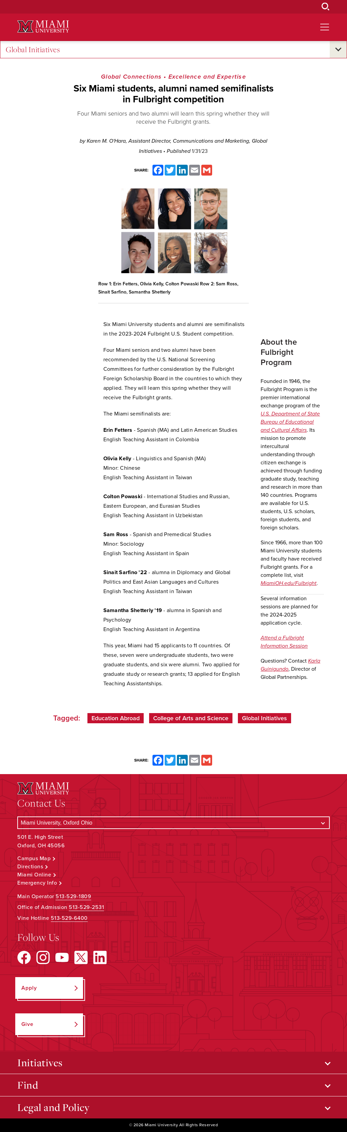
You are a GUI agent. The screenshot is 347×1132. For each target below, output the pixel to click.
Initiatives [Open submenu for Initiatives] (40, 1062)
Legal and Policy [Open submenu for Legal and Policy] (53, 1107)
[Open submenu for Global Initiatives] (338, 49)
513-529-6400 (69, 918)
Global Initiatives (33, 49)
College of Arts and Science (190, 718)
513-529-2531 (86, 907)
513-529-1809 (73, 896)
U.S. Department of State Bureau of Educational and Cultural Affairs (290, 421)
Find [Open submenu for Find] (27, 1085)
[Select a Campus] (173, 822)
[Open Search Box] (326, 7)
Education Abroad (115, 718)
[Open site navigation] (325, 27)
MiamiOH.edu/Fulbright (289, 583)
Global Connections (131, 76)
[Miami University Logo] (43, 26)
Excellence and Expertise (207, 76)
